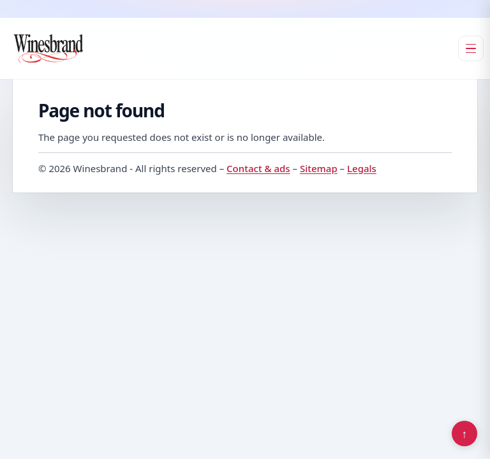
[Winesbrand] (48, 48)
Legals (361, 168)
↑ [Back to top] (465, 433)
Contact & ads (258, 168)
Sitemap (319, 168)
